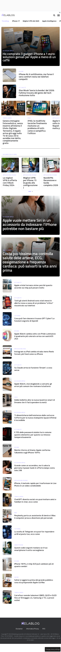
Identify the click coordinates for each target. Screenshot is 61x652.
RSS (44, 637)
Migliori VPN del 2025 (31, 21)
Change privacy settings (52, 649)
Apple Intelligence (50, 21)
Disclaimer (18, 637)
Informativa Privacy (32, 637)
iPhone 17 (16, 21)
